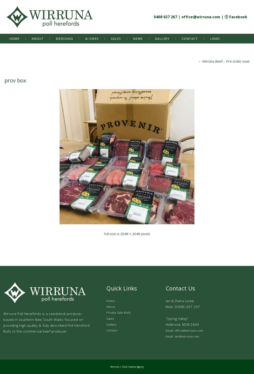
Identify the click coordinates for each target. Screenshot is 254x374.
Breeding (64, 38)
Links (215, 38)
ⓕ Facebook (236, 16)
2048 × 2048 (130, 233)
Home (14, 38)
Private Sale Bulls (118, 313)
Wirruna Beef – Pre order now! (224, 61)
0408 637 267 (165, 16)
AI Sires (91, 38)
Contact (190, 38)
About (37, 38)
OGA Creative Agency (133, 366)
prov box (15, 80)
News (138, 38)
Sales (116, 38)
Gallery (162, 38)
